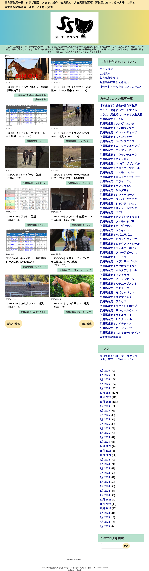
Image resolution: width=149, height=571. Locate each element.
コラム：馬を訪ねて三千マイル (118, 110)
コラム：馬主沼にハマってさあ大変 (121, 114)
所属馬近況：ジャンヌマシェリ (118, 203)
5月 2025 (105, 424)
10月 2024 (105, 455)
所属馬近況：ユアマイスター (117, 297)
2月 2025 (105, 437)
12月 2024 (105, 446)
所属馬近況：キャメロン (34, 267)
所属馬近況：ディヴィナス (78, 141)
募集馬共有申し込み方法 (110, 2)
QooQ (79, 570)
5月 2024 (105, 477)
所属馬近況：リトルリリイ (116, 314)
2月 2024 (105, 490)
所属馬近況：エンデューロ (116, 150)
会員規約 (66, 2)
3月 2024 (105, 486)
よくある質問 (45, 7)
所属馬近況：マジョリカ (114, 274)
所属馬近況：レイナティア (116, 323)
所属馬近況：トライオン (79, 183)
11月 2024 (105, 450)
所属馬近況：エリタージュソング (75, 270)
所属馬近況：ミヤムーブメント (118, 283)
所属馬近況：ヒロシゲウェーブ (118, 239)
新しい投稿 (13, 323)
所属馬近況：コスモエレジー (117, 172)
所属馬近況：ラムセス (113, 301)
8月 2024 (105, 464)
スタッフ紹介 (50, 2)
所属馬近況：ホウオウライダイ (118, 265)
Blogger (78, 559)
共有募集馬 (40, 99)
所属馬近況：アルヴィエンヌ (117, 123)
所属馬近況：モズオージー (116, 288)
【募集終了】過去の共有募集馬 (31, 95)
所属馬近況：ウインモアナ (116, 136)
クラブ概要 (32, 2)
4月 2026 (105, 375)
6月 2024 (105, 473)
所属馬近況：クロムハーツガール (120, 168)
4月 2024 (105, 481)
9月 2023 (105, 513)
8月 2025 (105, 410)
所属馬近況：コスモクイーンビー (120, 177)
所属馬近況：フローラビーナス (118, 252)
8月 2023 (105, 517)
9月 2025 (105, 406)
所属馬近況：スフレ (81, 225)
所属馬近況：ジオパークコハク (118, 199)
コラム (131, 2)
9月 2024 (105, 459)
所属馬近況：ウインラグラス (117, 141)
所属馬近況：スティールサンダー (120, 208)
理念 (31, 7)
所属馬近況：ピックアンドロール (120, 243)
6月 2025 (105, 419)
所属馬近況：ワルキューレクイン (120, 332)
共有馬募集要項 (83, 2)
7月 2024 (105, 468)
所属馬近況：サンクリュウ (78, 312)
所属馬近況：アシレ (36, 141)
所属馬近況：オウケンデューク (118, 154)
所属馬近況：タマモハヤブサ (117, 221)
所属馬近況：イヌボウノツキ (117, 128)
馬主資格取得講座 (15, 7)
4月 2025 (105, 428)
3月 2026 (105, 379)
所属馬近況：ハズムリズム (116, 234)
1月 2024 (105, 495)
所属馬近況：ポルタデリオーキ (118, 270)
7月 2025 (105, 415)
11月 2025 (105, 397)
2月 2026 (105, 384)
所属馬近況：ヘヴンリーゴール (118, 261)
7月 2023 (105, 521)
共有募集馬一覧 (14, 2)
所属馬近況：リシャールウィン (118, 310)
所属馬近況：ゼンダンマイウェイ (120, 216)
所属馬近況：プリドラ (113, 256)
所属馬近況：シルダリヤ (34, 183)
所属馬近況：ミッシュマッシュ (118, 279)
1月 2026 (105, 388)
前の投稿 (86, 323)
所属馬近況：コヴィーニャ (116, 181)
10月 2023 (105, 508)
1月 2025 (105, 441)
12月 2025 (105, 392)
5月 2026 (105, 370)
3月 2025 (105, 432)
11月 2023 (105, 504)
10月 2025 (105, 401)
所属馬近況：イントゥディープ (118, 132)
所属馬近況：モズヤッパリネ (117, 292)
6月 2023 (105, 526)
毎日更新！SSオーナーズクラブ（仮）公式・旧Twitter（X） (118, 358)
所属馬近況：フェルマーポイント (120, 248)
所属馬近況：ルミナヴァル (33, 312)
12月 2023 (105, 499)
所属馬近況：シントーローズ (117, 194)
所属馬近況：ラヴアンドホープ (118, 305)
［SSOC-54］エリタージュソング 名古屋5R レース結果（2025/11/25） (71, 262)
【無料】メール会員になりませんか (121, 86)
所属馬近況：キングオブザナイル (120, 163)
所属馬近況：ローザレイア (116, 328)
